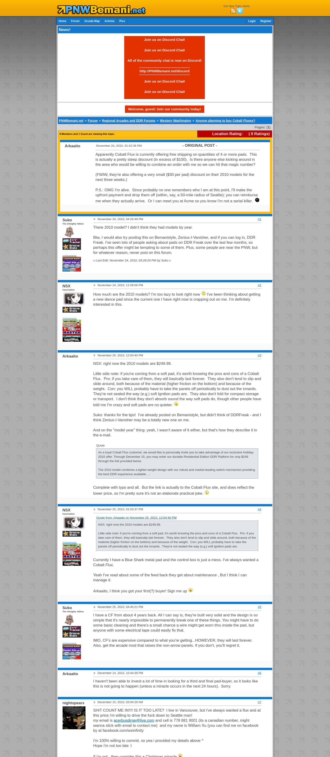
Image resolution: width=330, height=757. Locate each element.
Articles (109, 21)
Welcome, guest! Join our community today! (164, 109)
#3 (259, 355)
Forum (75, 21)
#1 (259, 219)
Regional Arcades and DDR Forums (128, 120)
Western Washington (175, 120)
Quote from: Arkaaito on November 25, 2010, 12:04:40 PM (136, 517)
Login (252, 21)
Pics (122, 21)
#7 (259, 702)
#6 (259, 673)
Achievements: (70, 255)
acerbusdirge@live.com (134, 720)
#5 (259, 607)
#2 (259, 285)
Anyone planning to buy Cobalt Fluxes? (225, 120)
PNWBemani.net (71, 120)
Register (265, 21)
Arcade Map (92, 21)
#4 (259, 509)
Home (62, 21)
